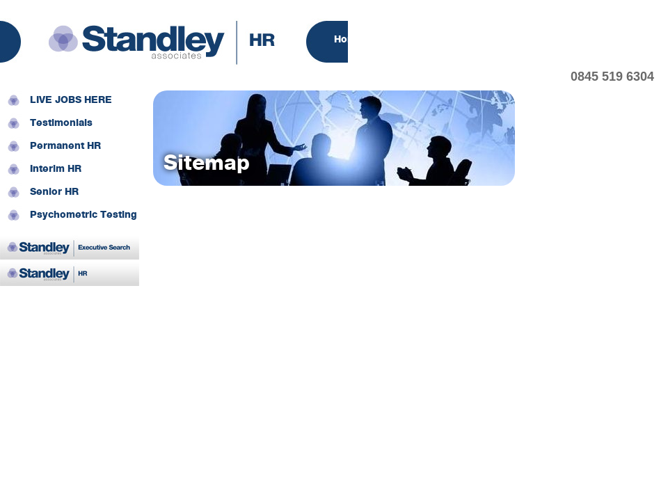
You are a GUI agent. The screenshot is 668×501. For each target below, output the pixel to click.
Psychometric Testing (83, 215)
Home (348, 40)
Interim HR (55, 169)
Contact (621, 40)
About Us (406, 40)
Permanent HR (65, 146)
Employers (476, 40)
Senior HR (54, 192)
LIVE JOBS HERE (71, 100)
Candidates (552, 40)
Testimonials (61, 123)
